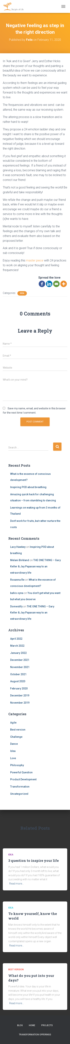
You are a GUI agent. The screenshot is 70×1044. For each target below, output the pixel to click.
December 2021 (19, 659)
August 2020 (17, 681)
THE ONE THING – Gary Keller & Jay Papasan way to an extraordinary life (35, 566)
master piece (34, 260)
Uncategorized (19, 793)
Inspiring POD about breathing (28, 487)
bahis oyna (16, 593)
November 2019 (19, 702)
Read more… (16, 883)
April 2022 (16, 638)
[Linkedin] (49, 284)
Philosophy (17, 765)
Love (13, 758)
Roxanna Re (17, 579)
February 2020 (19, 688)
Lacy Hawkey (18, 546)
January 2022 (18, 652)
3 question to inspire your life (33, 860)
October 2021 (18, 674)
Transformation (19, 786)
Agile (13, 722)
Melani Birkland (19, 560)
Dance (14, 743)
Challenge (16, 736)
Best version (17, 729)
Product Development (23, 779)
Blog (20, 1025)
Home (32, 1025)
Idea (22, 293)
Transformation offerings (35, 1034)
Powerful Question (21, 772)
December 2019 (19, 695)
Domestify (16, 606)
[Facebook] (42, 284)
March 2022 (17, 645)
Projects (47, 1025)
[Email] (56, 284)
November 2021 (19, 667)
